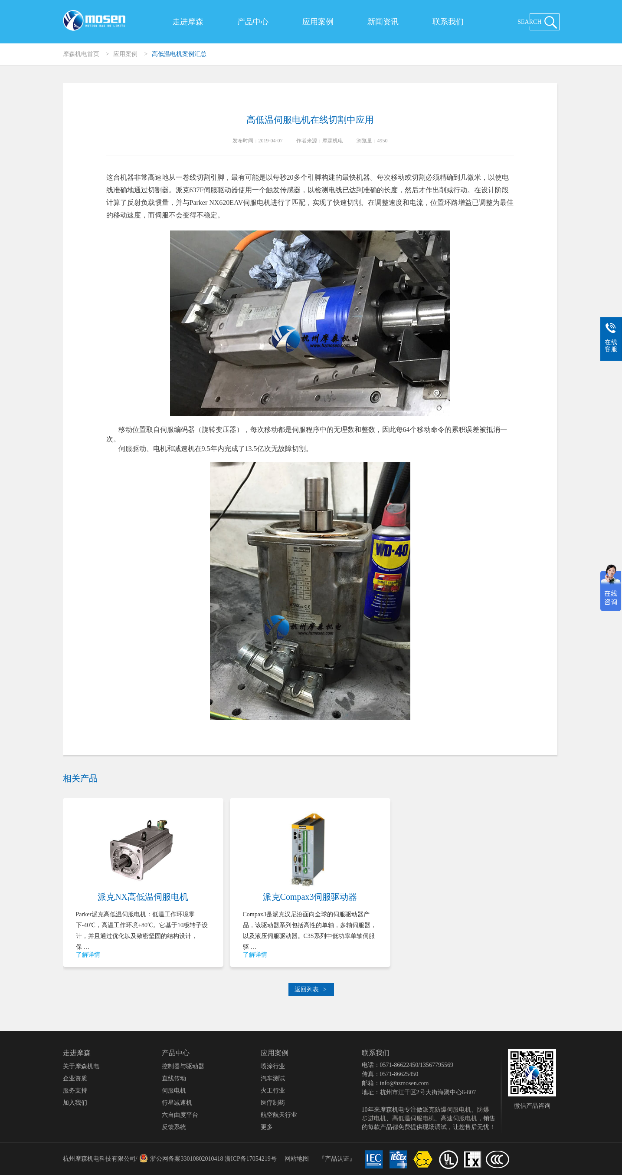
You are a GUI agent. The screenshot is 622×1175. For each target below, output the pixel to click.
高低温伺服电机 (413, 1118)
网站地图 (297, 1158)
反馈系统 (174, 1127)
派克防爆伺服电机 (446, 1109)
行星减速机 (177, 1102)
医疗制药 (273, 1102)
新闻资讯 (383, 21)
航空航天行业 (279, 1115)
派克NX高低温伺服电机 (143, 897)
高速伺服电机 (459, 1118)
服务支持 (75, 1090)
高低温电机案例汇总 (179, 54)
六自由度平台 (180, 1115)
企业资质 (75, 1078)
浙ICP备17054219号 (251, 1158)
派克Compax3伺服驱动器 (310, 897)
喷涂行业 (273, 1066)
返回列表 (311, 989)
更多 (267, 1127)
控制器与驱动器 (183, 1066)
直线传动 (174, 1078)
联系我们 (448, 21)
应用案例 (318, 21)
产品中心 (252, 21)
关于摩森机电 (81, 1066)
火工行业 (273, 1090)
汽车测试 (273, 1078)
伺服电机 (174, 1090)
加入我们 (75, 1102)
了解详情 (88, 954)
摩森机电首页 (81, 54)
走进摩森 (187, 21)
